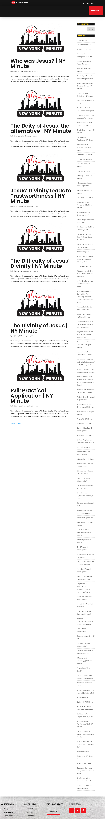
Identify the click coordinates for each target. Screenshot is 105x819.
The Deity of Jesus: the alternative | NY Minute (40, 128)
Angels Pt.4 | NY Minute (85, 419)
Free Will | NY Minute (84, 171)
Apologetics (27, 71)
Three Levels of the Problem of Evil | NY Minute (84, 344)
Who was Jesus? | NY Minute (38, 63)
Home (9, 12)
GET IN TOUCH (95, 10)
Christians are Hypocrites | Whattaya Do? (85, 495)
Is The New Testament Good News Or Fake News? (85, 284)
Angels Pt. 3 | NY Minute (85, 423)
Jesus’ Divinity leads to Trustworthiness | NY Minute (40, 196)
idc (13, 71)
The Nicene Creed (83, 752)
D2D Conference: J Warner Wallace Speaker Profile (85, 734)
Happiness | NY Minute (85, 155)
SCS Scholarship (82, 697)
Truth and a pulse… (84, 252)
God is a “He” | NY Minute (85, 702)
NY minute (35, 71)
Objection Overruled (84, 45)
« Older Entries (15, 423)
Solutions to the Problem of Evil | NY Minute (84, 147)
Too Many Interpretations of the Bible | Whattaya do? (85, 621)
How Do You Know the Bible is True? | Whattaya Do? (85, 744)
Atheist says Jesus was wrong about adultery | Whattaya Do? (85, 259)
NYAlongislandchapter (43, 12)
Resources (82, 12)
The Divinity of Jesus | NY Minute (39, 328)
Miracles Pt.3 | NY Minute (85, 518)
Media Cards (28, 12)
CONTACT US (53, 812)
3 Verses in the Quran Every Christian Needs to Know (85, 771)
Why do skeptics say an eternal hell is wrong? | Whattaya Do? (85, 334)
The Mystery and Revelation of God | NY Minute (85, 724)
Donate (73, 12)
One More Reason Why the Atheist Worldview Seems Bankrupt (85, 324)
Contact (30, 816)
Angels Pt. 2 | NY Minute (85, 435)
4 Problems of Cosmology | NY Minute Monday (85, 661)
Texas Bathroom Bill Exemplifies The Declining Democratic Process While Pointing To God (85, 296)
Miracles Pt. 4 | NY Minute (86, 459)
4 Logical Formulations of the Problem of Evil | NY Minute (85, 273)
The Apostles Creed (84, 763)
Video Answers (60, 12)
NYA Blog (17, 12)
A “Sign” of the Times (84, 49)
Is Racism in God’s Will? (85, 266)
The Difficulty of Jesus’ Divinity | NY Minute (40, 263)
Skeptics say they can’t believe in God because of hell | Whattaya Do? (86, 362)
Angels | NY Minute (83, 447)
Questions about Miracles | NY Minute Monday (84, 532)
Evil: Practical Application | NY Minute (31, 396)
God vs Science (82, 40)
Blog (6, 809)
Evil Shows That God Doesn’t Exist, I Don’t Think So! (84, 237)
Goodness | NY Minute (84, 159)
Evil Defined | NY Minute (85, 198)
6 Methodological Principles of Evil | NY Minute (84, 205)
